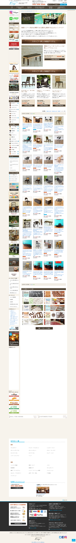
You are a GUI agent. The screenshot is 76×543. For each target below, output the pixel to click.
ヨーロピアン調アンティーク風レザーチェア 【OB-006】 (48, 273)
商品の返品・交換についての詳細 (55, 519)
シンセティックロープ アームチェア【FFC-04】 (27, 165)
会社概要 (48, 532)
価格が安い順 (48, 111)
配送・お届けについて (14, 316)
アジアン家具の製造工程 (14, 290)
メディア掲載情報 (13, 297)
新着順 (59, 111)
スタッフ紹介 (40, 532)
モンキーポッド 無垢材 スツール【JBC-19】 (37, 146)
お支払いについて (13, 313)
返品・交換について (14, 318)
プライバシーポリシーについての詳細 (56, 529)
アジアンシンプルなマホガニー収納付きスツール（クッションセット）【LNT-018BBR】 (37, 126)
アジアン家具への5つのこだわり (19, 532)
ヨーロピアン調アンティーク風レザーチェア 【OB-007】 (37, 273)
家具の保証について (13, 292)
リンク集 (51, 532)
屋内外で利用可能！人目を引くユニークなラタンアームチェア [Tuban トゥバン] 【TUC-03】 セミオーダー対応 (37, 232)
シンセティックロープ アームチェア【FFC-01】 (48, 165)
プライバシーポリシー (13, 306)
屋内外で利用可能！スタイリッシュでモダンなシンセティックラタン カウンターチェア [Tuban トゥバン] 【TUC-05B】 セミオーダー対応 (27, 232)
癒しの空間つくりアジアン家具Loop (38, 542)
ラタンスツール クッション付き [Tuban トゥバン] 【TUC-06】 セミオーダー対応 (48, 210)
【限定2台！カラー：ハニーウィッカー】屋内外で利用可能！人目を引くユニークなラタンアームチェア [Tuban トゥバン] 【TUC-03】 (59, 168)
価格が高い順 (54, 111)
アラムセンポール (13, 170)
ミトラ (11, 167)
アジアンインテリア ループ (40, 494)
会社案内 (11, 301)
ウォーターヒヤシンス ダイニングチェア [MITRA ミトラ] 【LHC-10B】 (27, 187)
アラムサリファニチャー (14, 158)
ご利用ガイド (11, 532)
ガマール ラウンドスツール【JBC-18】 (48, 251)
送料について (13, 315)
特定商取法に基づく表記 (14, 304)
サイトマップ (12, 324)
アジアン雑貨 (36, 532)
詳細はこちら (39, 485)
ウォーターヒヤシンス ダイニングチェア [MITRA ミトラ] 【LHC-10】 (38, 187)
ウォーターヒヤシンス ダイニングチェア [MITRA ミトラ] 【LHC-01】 (59, 128)
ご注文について (13, 312)
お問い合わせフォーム (13, 322)
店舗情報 (11, 299)
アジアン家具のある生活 (29, 532)
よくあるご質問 (12, 321)
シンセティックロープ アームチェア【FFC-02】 (37, 165)
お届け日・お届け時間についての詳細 (56, 510)
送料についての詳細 (33, 527)
